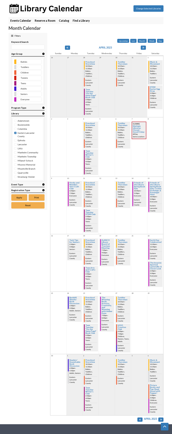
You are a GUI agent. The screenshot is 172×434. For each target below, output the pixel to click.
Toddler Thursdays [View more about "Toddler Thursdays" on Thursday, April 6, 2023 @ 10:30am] (122, 124)
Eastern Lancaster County (26, 135)
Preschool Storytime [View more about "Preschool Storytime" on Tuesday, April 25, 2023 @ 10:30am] (90, 299)
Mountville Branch (26, 168)
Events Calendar (20, 20)
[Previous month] (67, 48)
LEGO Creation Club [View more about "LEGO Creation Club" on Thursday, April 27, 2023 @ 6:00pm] (122, 327)
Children (25, 72)
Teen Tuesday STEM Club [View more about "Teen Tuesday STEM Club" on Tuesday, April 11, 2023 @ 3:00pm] (90, 212)
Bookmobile (24, 124)
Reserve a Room (45, 20)
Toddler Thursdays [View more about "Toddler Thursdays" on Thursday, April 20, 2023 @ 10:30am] (122, 241)
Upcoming (123, 41)
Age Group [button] (16, 53)
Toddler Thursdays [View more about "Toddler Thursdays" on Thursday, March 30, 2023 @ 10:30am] (122, 63)
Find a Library (81, 20)
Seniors (24, 94)
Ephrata (21, 140)
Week (151, 41)
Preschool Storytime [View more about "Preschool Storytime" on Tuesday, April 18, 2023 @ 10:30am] (90, 241)
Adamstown (23, 120)
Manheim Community (28, 152)
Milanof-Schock (25, 160)
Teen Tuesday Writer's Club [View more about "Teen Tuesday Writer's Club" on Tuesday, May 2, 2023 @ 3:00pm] (89, 391)
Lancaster (22, 144)
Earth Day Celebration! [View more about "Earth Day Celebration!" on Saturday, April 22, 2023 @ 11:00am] (156, 241)
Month (142, 41)
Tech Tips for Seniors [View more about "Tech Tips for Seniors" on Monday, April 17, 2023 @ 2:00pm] (74, 241)
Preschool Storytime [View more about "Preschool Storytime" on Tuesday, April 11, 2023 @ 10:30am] (90, 184)
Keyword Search (19, 42)
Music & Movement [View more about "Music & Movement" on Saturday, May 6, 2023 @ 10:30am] (155, 361)
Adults (24, 88)
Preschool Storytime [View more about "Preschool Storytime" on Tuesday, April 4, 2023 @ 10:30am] (90, 124)
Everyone (25, 99)
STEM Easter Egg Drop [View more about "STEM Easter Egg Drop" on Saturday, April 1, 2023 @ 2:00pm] (155, 89)
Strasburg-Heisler (26, 176)
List (133, 41)
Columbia (22, 128)
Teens (23, 83)
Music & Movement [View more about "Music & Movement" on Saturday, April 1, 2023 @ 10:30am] (155, 63)
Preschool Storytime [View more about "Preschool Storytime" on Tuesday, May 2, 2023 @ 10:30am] (90, 361)
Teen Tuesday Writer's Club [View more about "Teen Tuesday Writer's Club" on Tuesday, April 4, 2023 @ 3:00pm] (89, 154)
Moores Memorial (26, 164)
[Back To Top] (165, 427)
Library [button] (15, 113)
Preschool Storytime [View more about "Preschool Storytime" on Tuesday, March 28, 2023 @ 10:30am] (90, 63)
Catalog (64, 20)
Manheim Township (27, 156)
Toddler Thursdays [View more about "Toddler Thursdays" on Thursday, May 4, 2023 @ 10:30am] (122, 361)
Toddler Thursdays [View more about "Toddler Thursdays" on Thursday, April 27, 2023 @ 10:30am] (122, 299)
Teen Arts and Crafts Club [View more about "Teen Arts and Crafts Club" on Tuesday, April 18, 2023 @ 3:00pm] (90, 270)
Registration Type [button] (20, 190)
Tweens (24, 77)
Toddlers (25, 67)
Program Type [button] (18, 107)
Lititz (20, 148)
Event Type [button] (17, 184)
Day (160, 41)
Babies (24, 61)
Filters (17, 35)
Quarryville (23, 172)
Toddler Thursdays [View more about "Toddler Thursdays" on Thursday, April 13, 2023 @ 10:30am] (122, 184)
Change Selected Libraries (148, 8)
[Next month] (143, 48)
